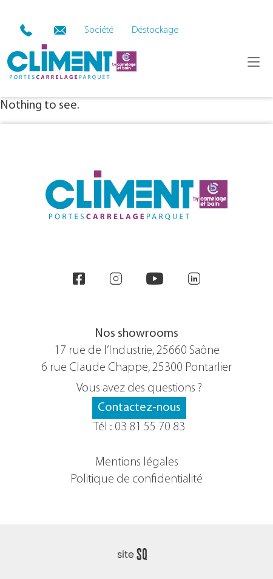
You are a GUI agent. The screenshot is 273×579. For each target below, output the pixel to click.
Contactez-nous (139, 408)
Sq (137, 555)
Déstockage (155, 30)
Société (98, 30)
